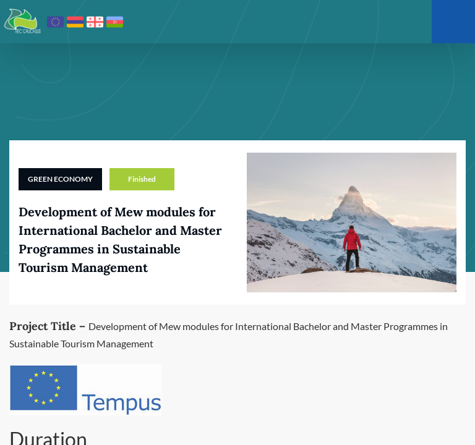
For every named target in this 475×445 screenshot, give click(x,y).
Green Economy (60, 179)
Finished (142, 179)
